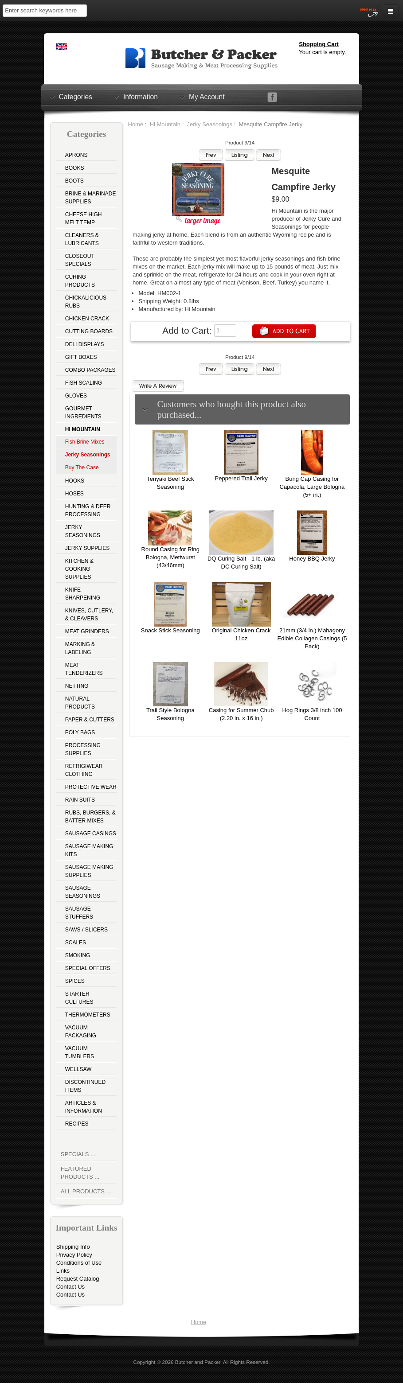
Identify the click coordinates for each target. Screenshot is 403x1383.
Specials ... (78, 1154)
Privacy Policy (74, 1254)
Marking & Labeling (80, 648)
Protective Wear (91, 787)
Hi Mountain (165, 124)
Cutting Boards (89, 331)
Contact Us (70, 1286)
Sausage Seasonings (82, 892)
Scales (75, 942)
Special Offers (87, 968)
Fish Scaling (83, 383)
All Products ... (86, 1191)
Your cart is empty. (322, 52)
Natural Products (80, 703)
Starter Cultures (79, 998)
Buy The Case (82, 467)
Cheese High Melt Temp (83, 218)
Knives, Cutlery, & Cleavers (89, 615)
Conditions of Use (79, 1262)
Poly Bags (80, 732)
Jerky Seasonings (82, 531)
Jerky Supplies (87, 548)
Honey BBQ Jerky (312, 558)
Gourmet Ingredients (83, 412)
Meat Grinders (87, 631)
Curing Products (80, 281)
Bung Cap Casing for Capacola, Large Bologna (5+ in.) (312, 486)
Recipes (77, 1124)
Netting (77, 686)
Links (63, 1270)
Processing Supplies (83, 749)
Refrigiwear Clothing (84, 770)
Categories (75, 97)
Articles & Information (83, 1107)
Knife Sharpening (82, 594)
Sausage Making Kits (89, 850)
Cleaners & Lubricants (82, 239)
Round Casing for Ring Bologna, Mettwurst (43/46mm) (170, 557)
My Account (207, 97)
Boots (74, 181)
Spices (75, 981)
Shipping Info (73, 1246)
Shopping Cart (319, 44)
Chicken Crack (87, 319)
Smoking (77, 955)
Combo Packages (90, 370)
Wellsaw (78, 1069)
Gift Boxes (81, 357)
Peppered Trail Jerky (241, 478)
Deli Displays (84, 344)
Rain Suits (80, 800)
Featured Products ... (80, 1172)
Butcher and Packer (197, 1362)
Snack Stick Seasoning (170, 630)
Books (74, 168)
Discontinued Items (85, 1086)
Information (140, 97)
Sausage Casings (90, 833)
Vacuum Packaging (80, 1032)
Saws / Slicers (86, 930)
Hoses (74, 494)
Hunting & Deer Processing (88, 510)
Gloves (76, 396)
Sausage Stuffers (79, 913)
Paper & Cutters (89, 720)
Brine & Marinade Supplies (90, 198)
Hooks (74, 481)
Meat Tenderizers (84, 669)
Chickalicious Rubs (85, 302)
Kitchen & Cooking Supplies (79, 569)
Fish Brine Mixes (85, 442)
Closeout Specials (79, 260)
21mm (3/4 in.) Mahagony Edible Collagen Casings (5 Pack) (312, 638)
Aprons (76, 155)
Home (136, 124)
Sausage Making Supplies (89, 871)
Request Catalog (77, 1278)
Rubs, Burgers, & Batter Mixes (90, 817)
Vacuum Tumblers (79, 1052)
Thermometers (87, 1015)
